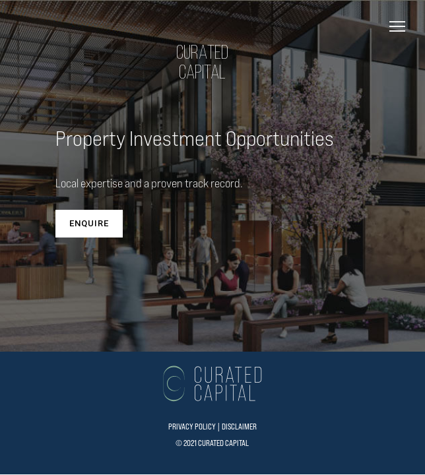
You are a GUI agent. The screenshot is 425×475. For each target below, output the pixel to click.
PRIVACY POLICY (192, 426)
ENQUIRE (89, 223)
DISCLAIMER (239, 426)
